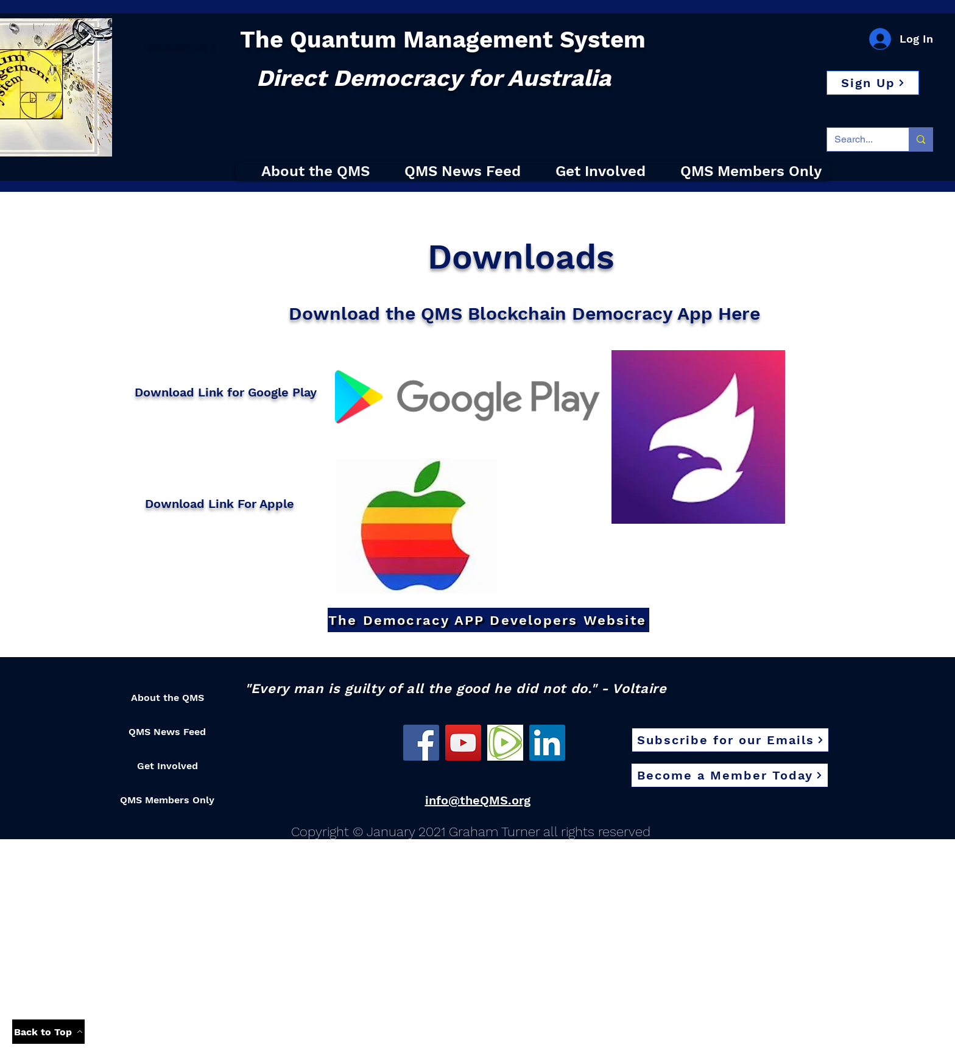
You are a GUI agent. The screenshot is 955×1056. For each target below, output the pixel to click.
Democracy (169, 45)
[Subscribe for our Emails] (730, 740)
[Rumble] (505, 743)
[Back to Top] (48, 1031)
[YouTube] (463, 743)
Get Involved (167, 766)
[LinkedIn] (547, 743)
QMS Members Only (167, 800)
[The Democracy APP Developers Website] (488, 620)
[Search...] (858, 139)
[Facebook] (421, 743)
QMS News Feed (167, 731)
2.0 (199, 45)
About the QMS (167, 697)
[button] (872, 83)
